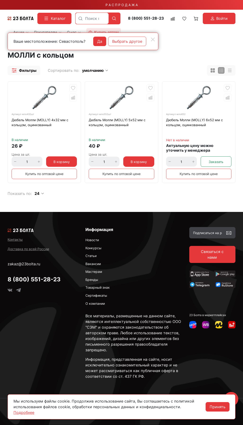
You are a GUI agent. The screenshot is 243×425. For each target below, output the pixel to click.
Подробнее (23, 412)
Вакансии (93, 264)
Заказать (216, 162)
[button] (24, 70)
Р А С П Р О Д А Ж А (122, 5)
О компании (95, 303)
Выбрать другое (127, 41)
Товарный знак (97, 287)
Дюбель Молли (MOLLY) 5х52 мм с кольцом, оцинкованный (117, 122)
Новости (92, 240)
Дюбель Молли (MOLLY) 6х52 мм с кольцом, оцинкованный (194, 122)
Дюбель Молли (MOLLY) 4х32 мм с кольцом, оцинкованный (40, 122)
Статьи (91, 256)
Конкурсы (93, 248)
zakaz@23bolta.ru (24, 264)
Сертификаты (96, 295)
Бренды (91, 280)
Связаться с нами (212, 254)
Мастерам (93, 272)
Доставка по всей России (28, 249)
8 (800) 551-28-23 (146, 18)
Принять (217, 406)
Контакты (15, 239)
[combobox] (92, 18)
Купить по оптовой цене (44, 174)
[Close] (153, 39)
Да (99, 41)
